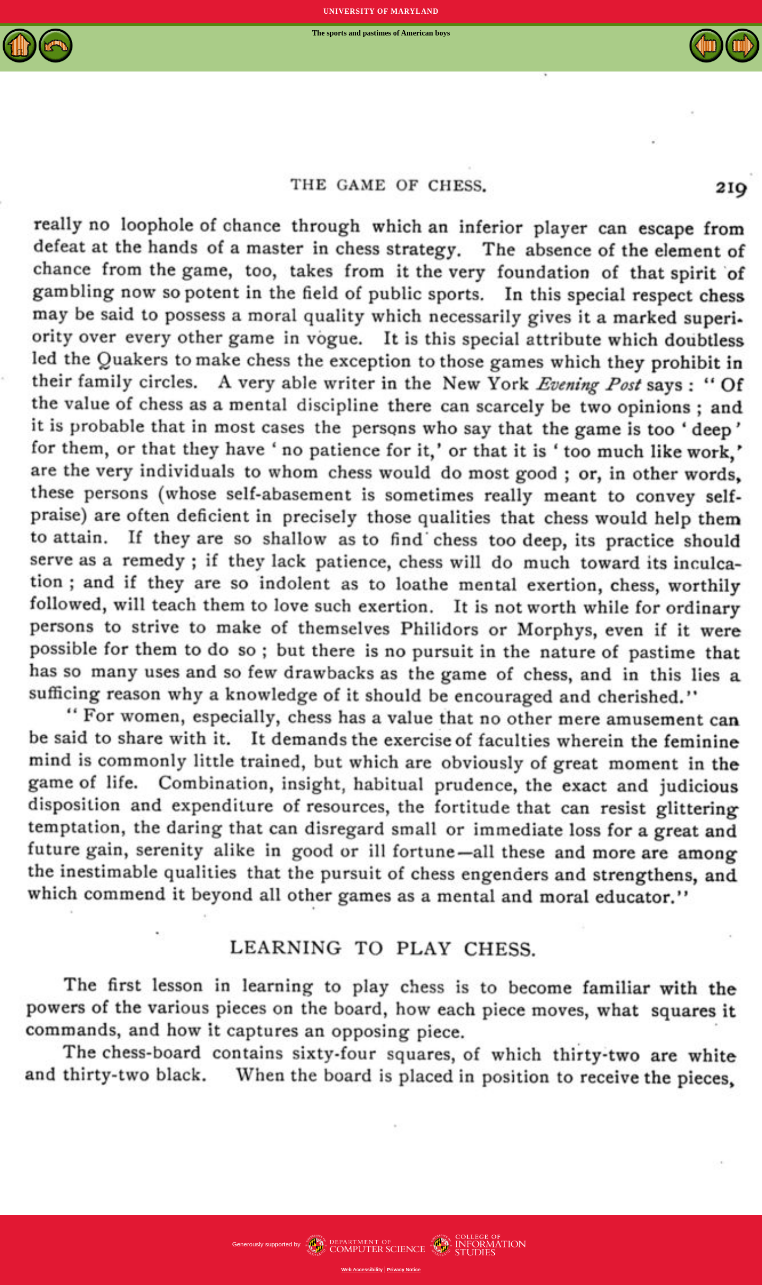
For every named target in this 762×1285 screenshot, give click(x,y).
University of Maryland (381, 11)
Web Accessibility (362, 1269)
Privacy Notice (404, 1269)
